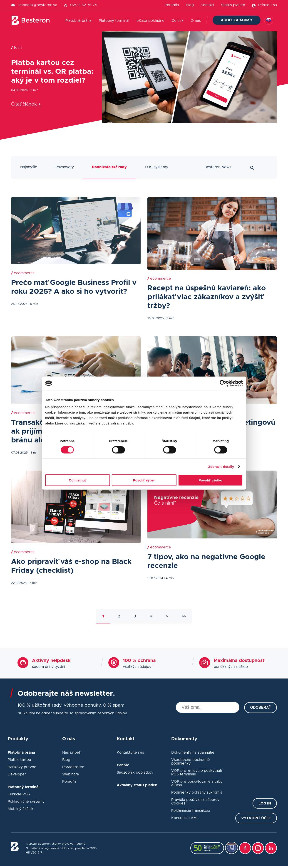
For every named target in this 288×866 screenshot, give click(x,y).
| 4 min (169, 578)
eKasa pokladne (150, 20)
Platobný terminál (114, 20)
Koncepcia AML (185, 818)
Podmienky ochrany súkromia (196, 792)
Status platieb (233, 5)
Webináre (70, 774)
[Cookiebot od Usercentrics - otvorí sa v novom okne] (223, 383)
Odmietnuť (77, 480)
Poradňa (172, 5)
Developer (17, 774)
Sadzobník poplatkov (135, 772)
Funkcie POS (19, 794)
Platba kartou (19, 760)
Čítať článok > (26, 104)
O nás (196, 20)
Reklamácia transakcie (190, 810)
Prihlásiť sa (267, 5)
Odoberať (260, 707)
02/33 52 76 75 (83, 5)
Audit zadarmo (236, 20)
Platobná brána (78, 20)
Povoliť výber (144, 480)
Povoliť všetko (210, 480)
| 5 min (33, 304)
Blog (190, 5)
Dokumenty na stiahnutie (192, 752)
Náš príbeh (71, 752)
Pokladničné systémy (26, 801)
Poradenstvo (73, 767)
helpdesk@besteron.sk (37, 5)
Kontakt (207, 5)
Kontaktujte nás (130, 752)
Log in (264, 803)
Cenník (178, 20)
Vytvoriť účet (256, 818)
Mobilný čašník (20, 809)
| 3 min (33, 90)
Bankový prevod (22, 767)
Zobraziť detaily (221, 466)
